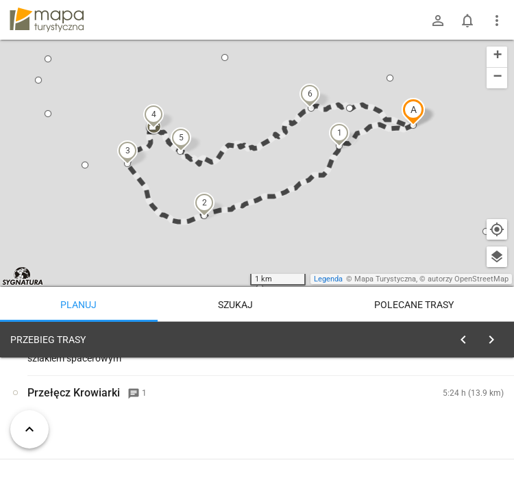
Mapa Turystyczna (385, 279)
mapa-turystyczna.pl (46, 20)
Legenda (328, 279)
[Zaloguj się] (438, 20)
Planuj (78, 304)
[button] (413, 111)
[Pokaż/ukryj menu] (497, 20)
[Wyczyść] (495, 336)
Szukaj (235, 304)
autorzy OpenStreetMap (468, 279)
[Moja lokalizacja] (497, 229)
